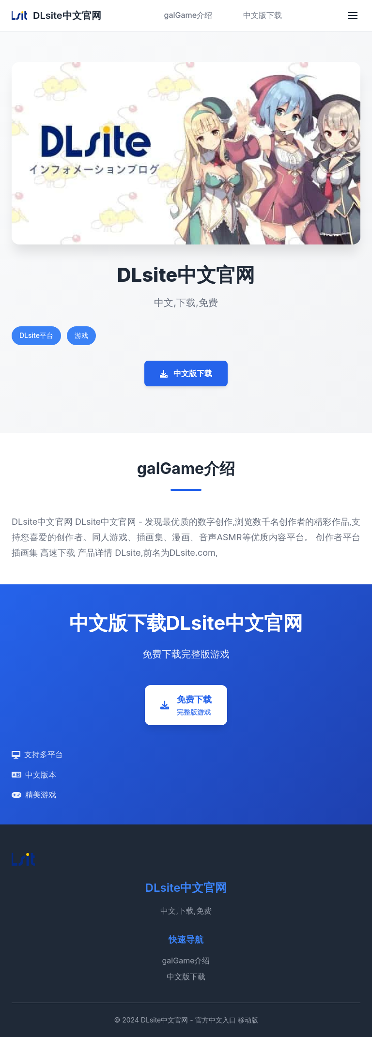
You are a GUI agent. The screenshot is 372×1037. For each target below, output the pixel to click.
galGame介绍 (188, 15)
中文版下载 (262, 15)
